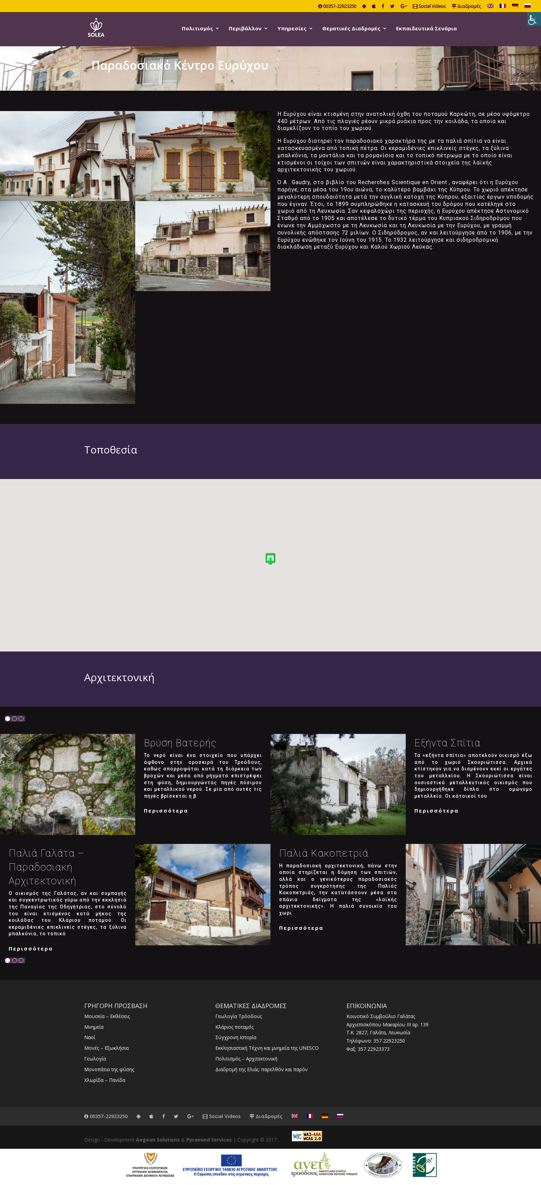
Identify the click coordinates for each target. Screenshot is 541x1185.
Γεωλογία (95, 1058)
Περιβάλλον (245, 29)
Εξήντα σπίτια (447, 743)
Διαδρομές (466, 6)
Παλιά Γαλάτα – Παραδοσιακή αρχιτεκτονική (47, 867)
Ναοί (89, 1037)
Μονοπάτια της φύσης (109, 1069)
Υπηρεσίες (291, 29)
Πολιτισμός (197, 29)
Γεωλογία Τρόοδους (238, 1016)
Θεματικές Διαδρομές (351, 29)
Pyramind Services (209, 1139)
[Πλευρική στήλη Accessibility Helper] (534, 19)
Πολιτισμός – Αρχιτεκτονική (246, 1058)
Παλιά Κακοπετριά (323, 853)
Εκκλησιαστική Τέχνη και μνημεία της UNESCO (267, 1048)
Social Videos (429, 6)
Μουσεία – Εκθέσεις (107, 1016)
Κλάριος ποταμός (234, 1027)
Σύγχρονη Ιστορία (235, 1037)
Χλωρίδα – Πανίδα (104, 1080)
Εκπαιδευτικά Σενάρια (426, 29)
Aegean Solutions (158, 1139)
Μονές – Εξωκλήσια (106, 1048)
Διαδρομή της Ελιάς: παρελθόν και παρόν (261, 1069)
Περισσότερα (166, 810)
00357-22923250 (337, 6)
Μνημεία (94, 1027)
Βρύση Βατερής (180, 743)
